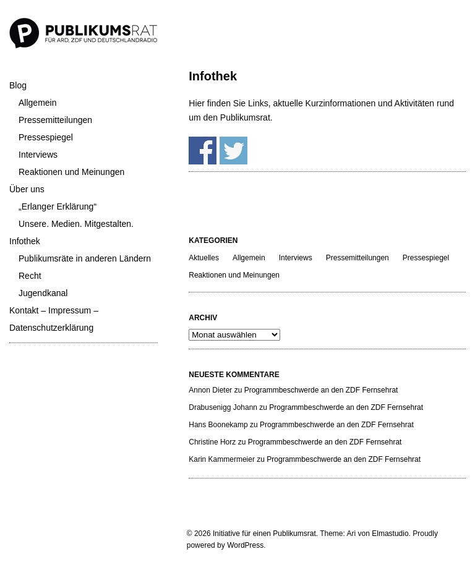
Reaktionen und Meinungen (71, 172)
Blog (18, 85)
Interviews (38, 155)
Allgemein (37, 103)
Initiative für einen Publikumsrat (264, 533)
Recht (30, 276)
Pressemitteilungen (55, 120)
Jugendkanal (43, 293)
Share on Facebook (202, 150)
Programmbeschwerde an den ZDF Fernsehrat (321, 390)
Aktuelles (204, 257)
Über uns (27, 189)
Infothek (24, 241)
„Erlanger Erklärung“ (57, 206)
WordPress (245, 545)
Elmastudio (390, 533)
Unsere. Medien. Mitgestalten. (76, 224)
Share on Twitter (233, 150)
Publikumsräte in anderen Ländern (85, 258)
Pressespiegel (46, 137)
